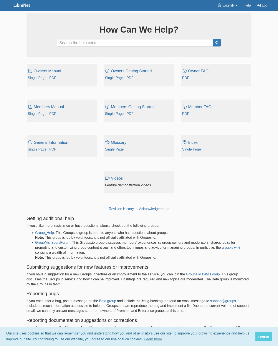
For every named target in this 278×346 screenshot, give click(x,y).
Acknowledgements (154, 209)
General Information (48, 142)
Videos (114, 178)
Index (190, 142)
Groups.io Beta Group (203, 274)
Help (247, 5)
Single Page (37, 78)
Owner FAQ (195, 71)
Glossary (115, 142)
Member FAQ (197, 107)
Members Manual (46, 107)
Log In (264, 5)
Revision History (121, 209)
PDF (52, 78)
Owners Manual (44, 71)
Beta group (107, 301)
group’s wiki (231, 247)
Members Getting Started (130, 107)
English (227, 5)
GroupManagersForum (52, 242)
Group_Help (44, 233)
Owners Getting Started (128, 71)
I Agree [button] (263, 336)
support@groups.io (225, 301)
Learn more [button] (153, 339)
